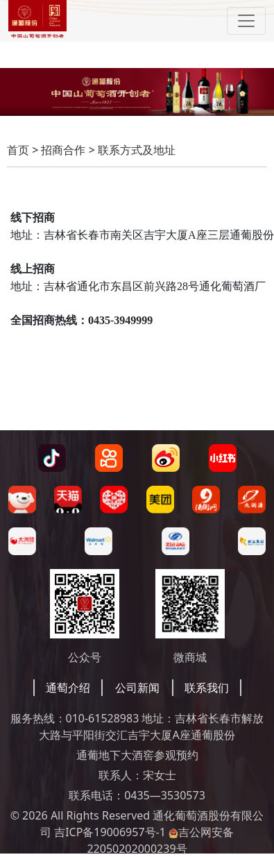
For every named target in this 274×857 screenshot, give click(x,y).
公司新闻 (137, 687)
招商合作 (63, 150)
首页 (18, 150)
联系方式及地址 (136, 150)
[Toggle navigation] (246, 21)
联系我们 (207, 687)
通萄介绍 (68, 687)
